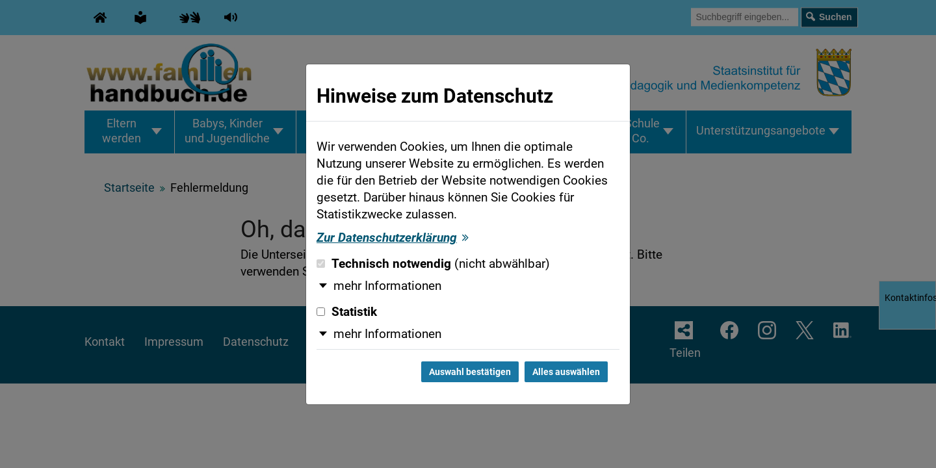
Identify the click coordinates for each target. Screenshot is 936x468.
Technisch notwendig (433, 264)
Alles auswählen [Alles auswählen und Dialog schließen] (566, 372)
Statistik (347, 312)
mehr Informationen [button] (387, 286)
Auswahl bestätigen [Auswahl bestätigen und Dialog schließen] (470, 372)
